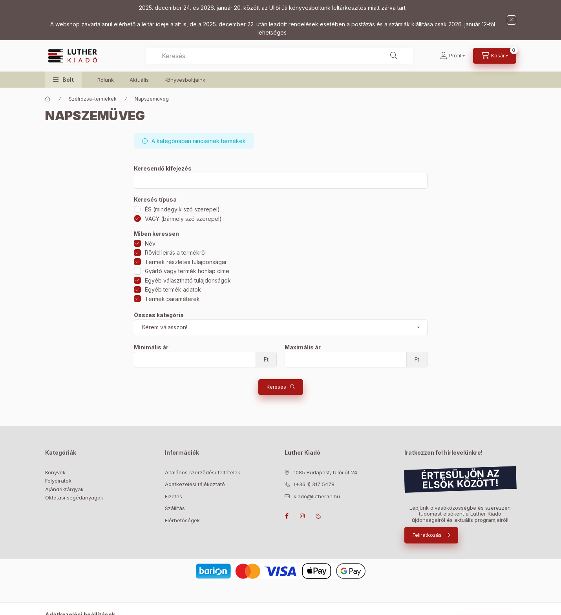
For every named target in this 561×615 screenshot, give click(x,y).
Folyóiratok (58, 480)
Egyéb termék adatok (173, 289)
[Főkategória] (48, 99)
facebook (287, 516)
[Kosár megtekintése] (494, 56)
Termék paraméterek (172, 299)
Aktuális (139, 80)
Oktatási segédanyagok (74, 497)
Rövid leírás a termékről (175, 252)
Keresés (276, 387)
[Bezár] (511, 20)
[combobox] (279, 56)
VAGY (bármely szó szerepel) (183, 218)
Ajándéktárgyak (64, 489)
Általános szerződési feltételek (202, 472)
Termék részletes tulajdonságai (185, 262)
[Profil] (452, 56)
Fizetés (173, 496)
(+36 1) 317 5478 (314, 484)
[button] (63, 80)
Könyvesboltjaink (184, 80)
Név (150, 243)
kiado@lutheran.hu (317, 496)
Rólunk (105, 80)
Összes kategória (159, 315)
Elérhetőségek (182, 520)
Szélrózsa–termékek (93, 99)
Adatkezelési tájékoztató (195, 484)
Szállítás (175, 508)
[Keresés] (393, 55)
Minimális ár (151, 347)
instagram (303, 516)
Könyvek (55, 472)
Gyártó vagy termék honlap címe (187, 271)
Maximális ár (303, 347)
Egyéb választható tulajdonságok (188, 280)
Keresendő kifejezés (163, 168)
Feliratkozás (427, 535)
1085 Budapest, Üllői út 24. (326, 472)
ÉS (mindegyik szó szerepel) (182, 209)
